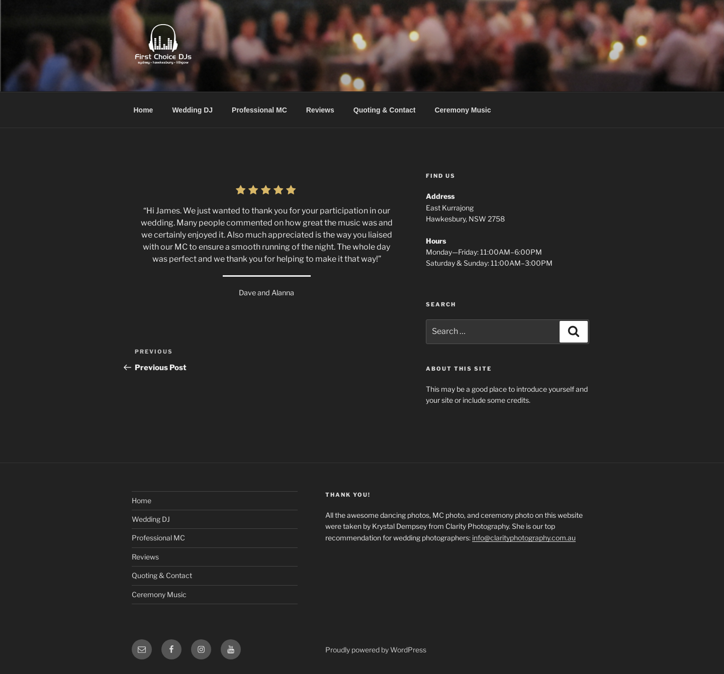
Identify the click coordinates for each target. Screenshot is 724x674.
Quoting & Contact (384, 110)
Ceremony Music (462, 110)
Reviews (320, 110)
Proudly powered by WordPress (375, 649)
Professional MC (259, 110)
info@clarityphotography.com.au (524, 537)
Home (143, 110)
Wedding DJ (192, 110)
